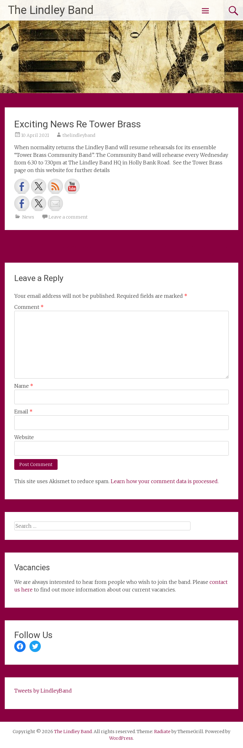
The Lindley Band (51, 10)
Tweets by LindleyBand (43, 690)
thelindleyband (78, 135)
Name (23, 386)
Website (24, 437)
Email (23, 411)
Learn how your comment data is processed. (165, 481)
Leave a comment (68, 217)
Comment (29, 307)
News (28, 217)
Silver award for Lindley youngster (50, 246)
